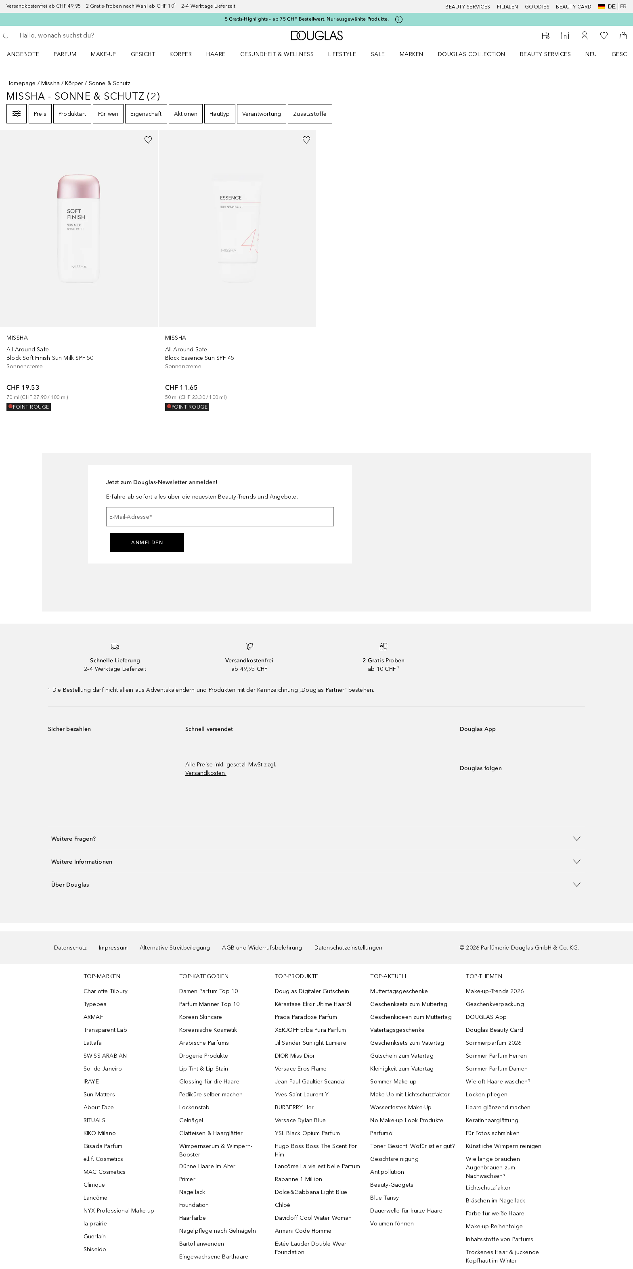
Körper (181, 54)
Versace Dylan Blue (300, 1120)
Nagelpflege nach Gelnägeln (217, 1230)
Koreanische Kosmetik (208, 1030)
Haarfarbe (192, 1218)
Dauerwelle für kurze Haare (406, 1210)
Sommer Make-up (393, 1081)
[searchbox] (78, 35)
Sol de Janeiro (103, 1068)
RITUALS (94, 1120)
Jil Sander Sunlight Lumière (310, 1042)
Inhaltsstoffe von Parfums (499, 1239)
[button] (316, 838)
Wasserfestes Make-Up (401, 1107)
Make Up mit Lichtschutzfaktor (410, 1094)
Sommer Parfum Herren (496, 1055)
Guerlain (95, 1236)
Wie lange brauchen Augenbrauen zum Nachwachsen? (493, 1167)
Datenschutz (70, 947)
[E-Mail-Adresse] (220, 516)
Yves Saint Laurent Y (302, 1094)
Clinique (94, 1184)
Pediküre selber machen (211, 1094)
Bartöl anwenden (201, 1243)
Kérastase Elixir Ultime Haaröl (313, 1004)
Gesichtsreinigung (394, 1159)
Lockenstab (194, 1107)
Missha (50, 83)
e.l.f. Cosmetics (103, 1159)
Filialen (507, 7)
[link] (79, 270)
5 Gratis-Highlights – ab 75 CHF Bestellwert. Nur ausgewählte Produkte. (307, 19)
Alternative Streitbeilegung (175, 947)
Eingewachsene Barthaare (214, 1256)
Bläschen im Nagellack (495, 1200)
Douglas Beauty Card (494, 1030)
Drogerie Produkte (203, 1055)
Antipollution (387, 1172)
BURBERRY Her (294, 1107)
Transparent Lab (105, 1030)
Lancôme (95, 1197)
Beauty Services (467, 7)
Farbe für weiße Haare (495, 1213)
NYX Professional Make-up (119, 1210)
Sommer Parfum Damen (497, 1068)
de (607, 6)
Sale (378, 54)
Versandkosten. (205, 773)
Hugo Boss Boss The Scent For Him (316, 1150)
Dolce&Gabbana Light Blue (311, 1192)
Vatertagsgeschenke (397, 1030)
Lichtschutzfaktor (488, 1187)
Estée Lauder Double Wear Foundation (311, 1248)
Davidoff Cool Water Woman (313, 1218)
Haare (216, 54)
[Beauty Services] (545, 35)
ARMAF (93, 1017)
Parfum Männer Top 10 (209, 1004)
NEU (591, 54)
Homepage (21, 83)
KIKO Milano (100, 1133)
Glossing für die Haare (209, 1081)
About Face (99, 1107)
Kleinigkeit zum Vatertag (402, 1068)
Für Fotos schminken (493, 1133)
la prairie (95, 1223)
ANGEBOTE (23, 54)
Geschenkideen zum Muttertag (410, 1017)
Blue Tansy (384, 1197)
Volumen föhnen (392, 1223)
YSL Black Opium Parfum (307, 1133)
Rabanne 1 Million (298, 1179)
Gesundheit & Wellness (277, 54)
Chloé (283, 1205)
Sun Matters (99, 1094)
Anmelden (147, 542)
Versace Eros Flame (301, 1068)
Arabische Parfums (204, 1042)
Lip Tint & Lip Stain (203, 1068)
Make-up (103, 54)
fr (623, 6)
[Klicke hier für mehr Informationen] (399, 19)
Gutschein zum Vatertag (401, 1055)
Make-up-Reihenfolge (494, 1226)
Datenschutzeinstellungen (348, 947)
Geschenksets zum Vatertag (407, 1042)
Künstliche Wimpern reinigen (503, 1146)
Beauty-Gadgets (391, 1184)
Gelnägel (191, 1120)
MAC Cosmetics (105, 1172)
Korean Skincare (200, 1017)
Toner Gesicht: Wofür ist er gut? (412, 1146)
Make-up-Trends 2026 (495, 991)
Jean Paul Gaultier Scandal (310, 1081)
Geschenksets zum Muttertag (408, 1004)
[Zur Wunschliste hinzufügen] (148, 140)
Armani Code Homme (303, 1230)
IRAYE (91, 1081)
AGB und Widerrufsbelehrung (262, 947)
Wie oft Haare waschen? (498, 1081)
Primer (187, 1179)
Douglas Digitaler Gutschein (312, 991)
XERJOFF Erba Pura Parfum (310, 1030)
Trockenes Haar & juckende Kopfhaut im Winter (502, 1256)
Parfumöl (382, 1133)
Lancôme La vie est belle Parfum (317, 1166)
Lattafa (93, 1042)
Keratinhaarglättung (492, 1120)
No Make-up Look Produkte (406, 1120)
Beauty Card (574, 7)
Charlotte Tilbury (106, 991)
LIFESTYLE (342, 54)
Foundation (194, 1205)
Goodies (537, 7)
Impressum (113, 947)
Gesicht (143, 54)
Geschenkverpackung (495, 1004)
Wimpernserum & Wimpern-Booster (216, 1150)
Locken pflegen (486, 1094)
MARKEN (411, 54)
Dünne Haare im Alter (207, 1166)
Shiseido (95, 1249)
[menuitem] (28, 54)
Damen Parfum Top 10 (208, 991)
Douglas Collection (471, 54)
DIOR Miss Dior (295, 1055)
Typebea (95, 1004)
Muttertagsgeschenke (399, 991)
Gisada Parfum (103, 1146)
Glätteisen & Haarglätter (211, 1133)
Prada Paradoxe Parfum (306, 1017)
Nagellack (192, 1192)
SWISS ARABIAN (105, 1055)
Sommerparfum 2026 (493, 1042)
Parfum (65, 54)
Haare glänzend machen (498, 1107)
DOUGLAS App (486, 1017)
